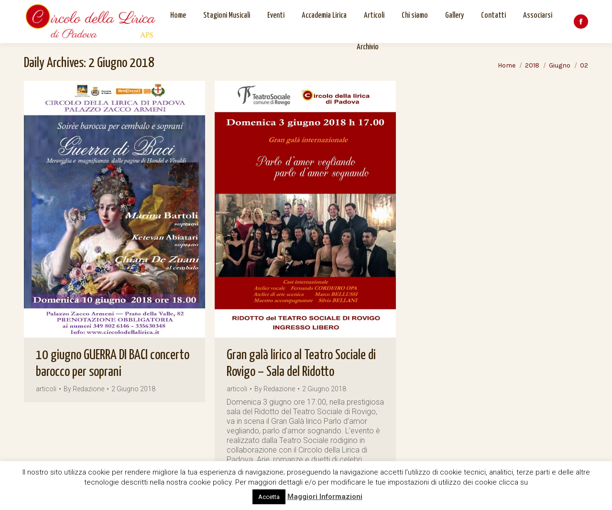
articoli (46, 389)
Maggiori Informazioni (324, 496)
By (84, 389)
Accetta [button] (269, 496)
